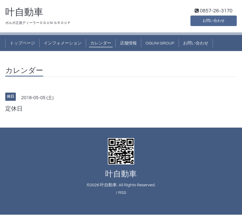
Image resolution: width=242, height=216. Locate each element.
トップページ (22, 44)
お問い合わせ (213, 21)
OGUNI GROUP (159, 44)
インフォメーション (63, 44)
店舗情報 (128, 44)
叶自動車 (24, 13)
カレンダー (100, 44)
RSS (122, 194)
